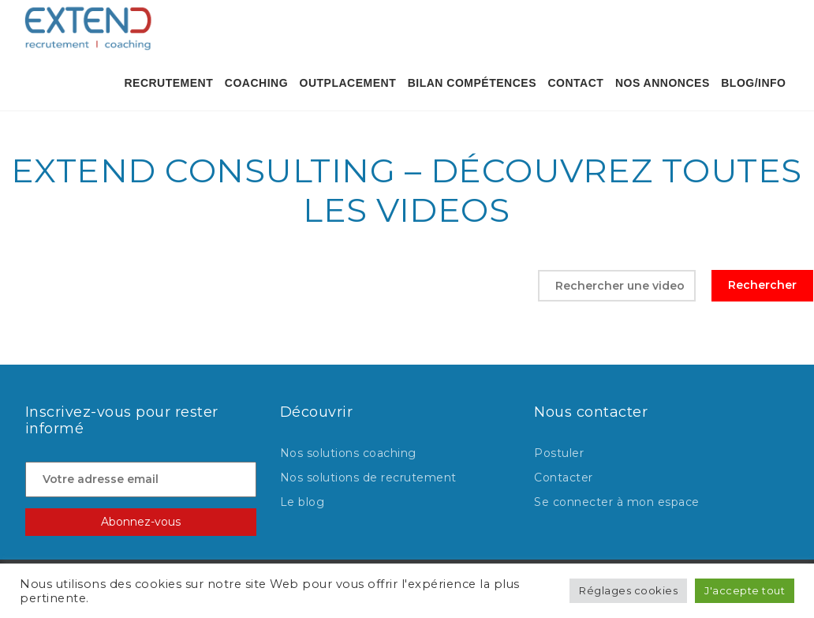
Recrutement (168, 83)
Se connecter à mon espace (617, 502)
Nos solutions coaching (348, 453)
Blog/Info (753, 83)
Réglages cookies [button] (628, 590)
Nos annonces (662, 83)
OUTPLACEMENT (348, 83)
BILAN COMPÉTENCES (472, 83)
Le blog (302, 502)
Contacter (563, 477)
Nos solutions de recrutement (368, 477)
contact (576, 83)
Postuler (559, 453)
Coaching (256, 83)
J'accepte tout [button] (744, 590)
